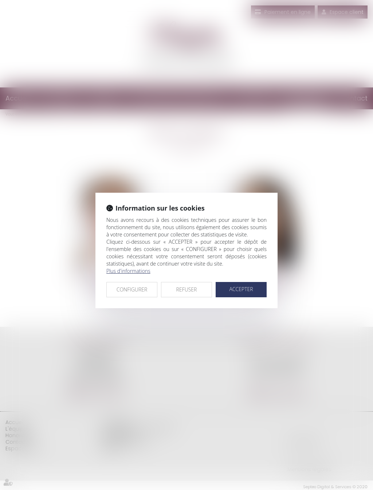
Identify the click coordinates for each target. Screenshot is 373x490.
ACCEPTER (241, 289)
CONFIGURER (132, 289)
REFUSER (186, 289)
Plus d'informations (128, 270)
